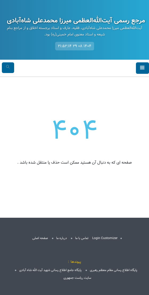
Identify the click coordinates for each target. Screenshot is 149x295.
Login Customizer (105, 238)
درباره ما (61, 238)
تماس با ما (81, 238)
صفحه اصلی (40, 238)
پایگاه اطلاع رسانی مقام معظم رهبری (113, 270)
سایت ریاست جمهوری (77, 277)
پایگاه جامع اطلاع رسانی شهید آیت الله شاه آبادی (50, 270)
